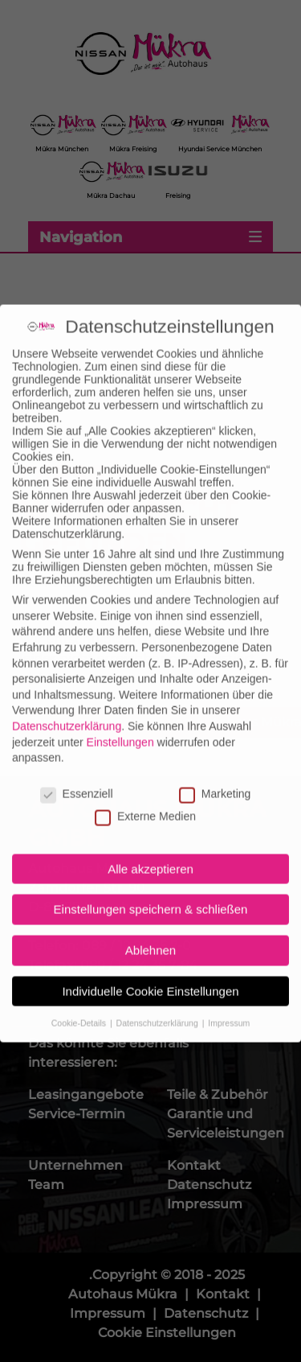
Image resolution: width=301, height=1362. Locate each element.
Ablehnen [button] (150, 933)
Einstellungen (120, 724)
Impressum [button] (229, 1005)
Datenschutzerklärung (66, 708)
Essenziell (76, 776)
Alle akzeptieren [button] (150, 851)
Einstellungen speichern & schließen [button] (151, 892)
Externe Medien (145, 798)
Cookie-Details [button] (79, 1005)
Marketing (214, 776)
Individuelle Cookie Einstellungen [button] (150, 974)
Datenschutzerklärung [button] (158, 1005)
